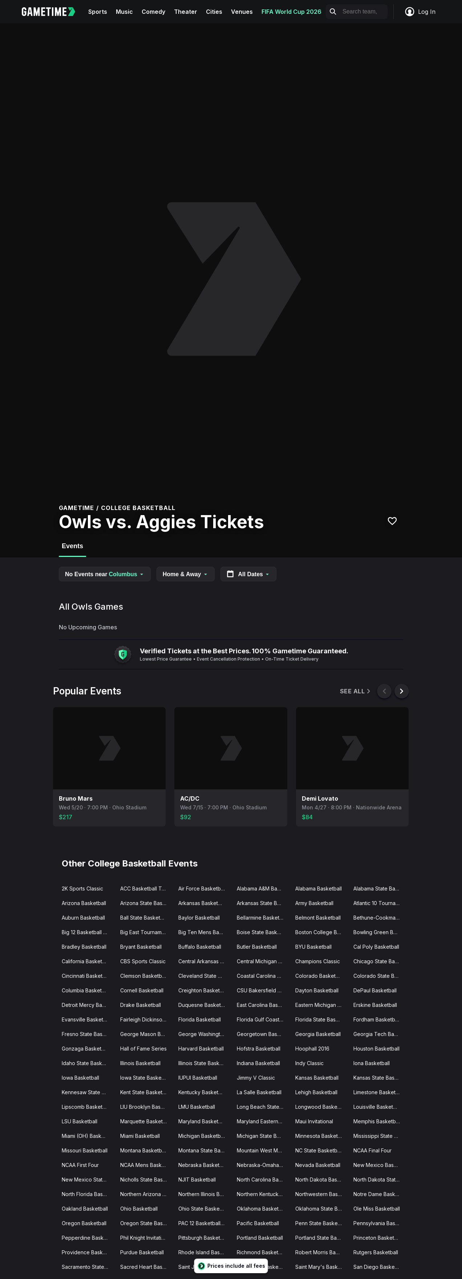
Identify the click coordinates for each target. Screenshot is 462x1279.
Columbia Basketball (86, 990)
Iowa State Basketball (145, 1078)
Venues (242, 11)
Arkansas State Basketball (263, 903)
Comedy (153, 11)
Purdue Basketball (142, 1252)
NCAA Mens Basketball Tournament (146, 1165)
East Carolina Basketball (263, 1005)
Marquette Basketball (145, 1121)
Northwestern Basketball (321, 1194)
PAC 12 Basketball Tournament (204, 1223)
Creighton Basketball (203, 990)
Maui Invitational (314, 1121)
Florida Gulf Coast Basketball (263, 1019)
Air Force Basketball (202, 888)
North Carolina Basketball (263, 1179)
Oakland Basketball (85, 1209)
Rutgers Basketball (375, 1252)
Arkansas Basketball (202, 903)
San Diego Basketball (379, 1267)
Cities (214, 11)
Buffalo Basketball (199, 947)
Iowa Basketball (80, 1078)
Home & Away (185, 574)
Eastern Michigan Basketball (321, 1005)
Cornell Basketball (141, 990)
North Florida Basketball (88, 1194)
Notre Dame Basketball (379, 1194)
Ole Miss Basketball (376, 1209)
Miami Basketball (140, 1136)
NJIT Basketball (197, 1179)
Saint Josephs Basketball (204, 1267)
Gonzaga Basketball (86, 1048)
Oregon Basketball (84, 1223)
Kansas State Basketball (379, 1078)
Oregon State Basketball (146, 1223)
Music (124, 11)
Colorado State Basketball (379, 976)
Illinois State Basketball (204, 1063)
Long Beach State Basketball (263, 1107)
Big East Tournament (144, 932)
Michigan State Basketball (263, 1136)
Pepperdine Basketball (88, 1238)
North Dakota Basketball (321, 1179)
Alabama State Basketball (379, 888)
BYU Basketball (313, 947)
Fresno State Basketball (88, 1034)
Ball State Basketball (144, 918)
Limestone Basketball (378, 1092)
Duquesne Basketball (203, 1005)
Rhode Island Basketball (204, 1252)
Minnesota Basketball (320, 1136)
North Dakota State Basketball (379, 1179)
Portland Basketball (260, 1238)
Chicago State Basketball (379, 961)
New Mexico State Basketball (88, 1179)
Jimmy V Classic (256, 1078)
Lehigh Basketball (316, 1092)
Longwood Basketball (321, 1107)
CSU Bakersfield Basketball (263, 990)
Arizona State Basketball (146, 903)
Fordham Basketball (376, 1019)
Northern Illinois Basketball (204, 1194)
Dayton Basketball (317, 990)
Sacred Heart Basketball (146, 1267)
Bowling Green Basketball (379, 932)
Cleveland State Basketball (204, 976)
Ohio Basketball (139, 1209)
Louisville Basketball (377, 1107)
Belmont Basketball (318, 918)
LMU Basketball (196, 1107)
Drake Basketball (140, 1005)
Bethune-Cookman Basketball (379, 918)
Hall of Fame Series (143, 1048)
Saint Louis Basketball (262, 1267)
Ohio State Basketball (204, 1209)
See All (356, 691)
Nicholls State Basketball (146, 1179)
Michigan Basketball (202, 1136)
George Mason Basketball (146, 1034)
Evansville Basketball (87, 1019)
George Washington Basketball (204, 1034)
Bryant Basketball (141, 947)
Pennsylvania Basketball (379, 1223)
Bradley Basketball (84, 947)
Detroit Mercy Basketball (88, 1005)
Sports (97, 11)
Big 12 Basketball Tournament (88, 932)
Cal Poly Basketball (376, 947)
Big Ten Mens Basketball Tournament (204, 932)
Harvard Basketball (201, 1048)
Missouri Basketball (85, 1150)
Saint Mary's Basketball (321, 1267)
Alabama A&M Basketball (263, 888)
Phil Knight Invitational (145, 1238)
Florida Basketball (199, 1019)
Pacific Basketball (258, 1223)
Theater (185, 11)
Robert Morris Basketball (321, 1252)
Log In (419, 11)
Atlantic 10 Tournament (379, 903)
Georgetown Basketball (263, 1034)
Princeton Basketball (377, 1238)
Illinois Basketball (140, 1063)
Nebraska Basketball (203, 1165)
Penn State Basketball (321, 1223)
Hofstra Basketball (258, 1048)
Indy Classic (309, 1063)
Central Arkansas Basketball (204, 961)
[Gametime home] (53, 11)
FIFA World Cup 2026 (291, 11)
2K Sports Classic (82, 888)
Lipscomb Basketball (86, 1107)
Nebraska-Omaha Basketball (263, 1165)
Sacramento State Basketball (88, 1267)
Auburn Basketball (83, 918)
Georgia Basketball (318, 1034)
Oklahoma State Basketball (321, 1209)
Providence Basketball (88, 1252)
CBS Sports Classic (143, 961)
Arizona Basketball (84, 903)
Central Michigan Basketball (263, 961)
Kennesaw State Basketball (88, 1092)
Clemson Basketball (143, 976)
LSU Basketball (79, 1121)
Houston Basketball (376, 1048)
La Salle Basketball (259, 1092)
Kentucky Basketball (202, 1092)
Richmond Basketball (262, 1252)
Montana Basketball (143, 1150)
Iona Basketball (371, 1063)
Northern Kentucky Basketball (263, 1194)
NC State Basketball (319, 1150)
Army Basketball (314, 903)
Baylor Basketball (199, 918)
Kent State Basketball (145, 1092)
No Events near (105, 574)
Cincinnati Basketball (86, 976)
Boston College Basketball (321, 932)
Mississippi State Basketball (379, 1136)
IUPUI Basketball (197, 1078)
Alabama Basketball (318, 888)
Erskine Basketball (375, 1005)
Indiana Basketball (258, 1063)
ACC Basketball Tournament (146, 888)
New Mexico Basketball (379, 1165)
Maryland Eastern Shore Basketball (263, 1121)
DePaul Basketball (375, 990)
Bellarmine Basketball (262, 918)
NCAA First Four (80, 1165)
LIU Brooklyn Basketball (146, 1107)
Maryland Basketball (202, 1121)
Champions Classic (317, 961)
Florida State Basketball (321, 1019)
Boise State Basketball (263, 932)
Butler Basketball (257, 947)
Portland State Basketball (321, 1238)
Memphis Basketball (377, 1121)
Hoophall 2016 (312, 1048)
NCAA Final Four (372, 1150)
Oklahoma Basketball (262, 1209)
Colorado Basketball (319, 976)
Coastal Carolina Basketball (263, 976)
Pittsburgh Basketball (203, 1238)
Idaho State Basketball (88, 1063)
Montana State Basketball (204, 1150)
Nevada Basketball (317, 1165)
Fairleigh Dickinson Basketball (146, 1019)
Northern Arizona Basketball (146, 1194)
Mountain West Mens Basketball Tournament (263, 1150)
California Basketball (86, 961)
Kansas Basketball (317, 1078)
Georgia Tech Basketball (379, 1034)
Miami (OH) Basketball (88, 1136)
